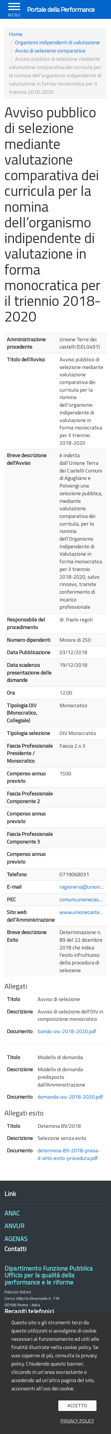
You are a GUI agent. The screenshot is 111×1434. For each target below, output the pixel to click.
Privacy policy (77, 1420)
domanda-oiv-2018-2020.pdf (70, 1097)
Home (15, 34)
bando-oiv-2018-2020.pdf (67, 1031)
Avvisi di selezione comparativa (50, 51)
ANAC (12, 1213)
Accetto (77, 1405)
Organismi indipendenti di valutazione (57, 42)
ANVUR (14, 1225)
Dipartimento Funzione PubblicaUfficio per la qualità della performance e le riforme (48, 1275)
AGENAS (16, 1238)
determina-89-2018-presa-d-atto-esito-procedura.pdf (69, 1154)
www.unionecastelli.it (83, 912)
